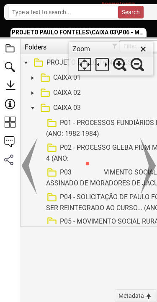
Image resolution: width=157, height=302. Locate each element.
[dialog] (111, 59)
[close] (143, 49)
